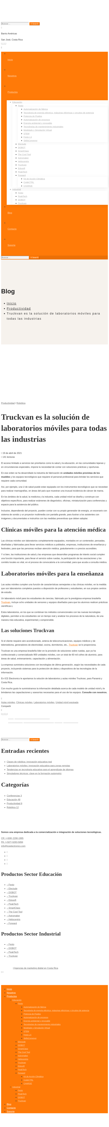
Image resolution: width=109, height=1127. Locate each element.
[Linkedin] (4, 714)
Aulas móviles (8, 702)
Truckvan (5, 602)
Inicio (11, 303)
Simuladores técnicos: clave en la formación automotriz (34, 773)
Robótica (21, 403)
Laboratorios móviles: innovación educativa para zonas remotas (38, 765)
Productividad (19, 308)
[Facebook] (3, 43)
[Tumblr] (6, 714)
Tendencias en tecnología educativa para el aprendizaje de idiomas (40, 769)
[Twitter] (2, 43)
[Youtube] (4, 43)
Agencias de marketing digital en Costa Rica (36, 968)
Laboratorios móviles (44, 702)
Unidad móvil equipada (67, 702)
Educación (13, 799)
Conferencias (14, 796)
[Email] (7, 714)
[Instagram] (5, 43)
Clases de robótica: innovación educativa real (29, 762)
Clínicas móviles (24, 702)
